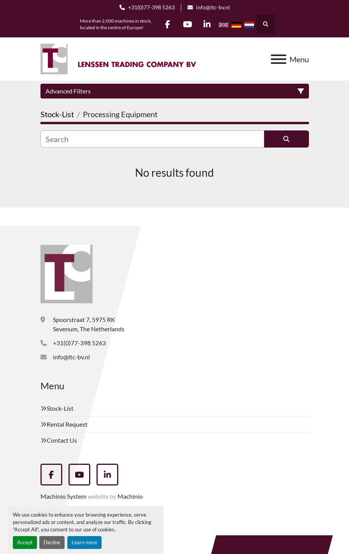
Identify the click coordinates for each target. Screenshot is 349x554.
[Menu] (278, 59)
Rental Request (67, 424)
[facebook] (167, 24)
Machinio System (63, 496)
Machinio (130, 496)
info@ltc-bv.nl (213, 7)
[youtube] (187, 24)
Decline (52, 542)
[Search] (152, 139)
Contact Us (62, 440)
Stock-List (60, 408)
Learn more (84, 542)
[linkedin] (207, 24)
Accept (25, 542)
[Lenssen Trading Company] (66, 273)
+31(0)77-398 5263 (151, 7)
